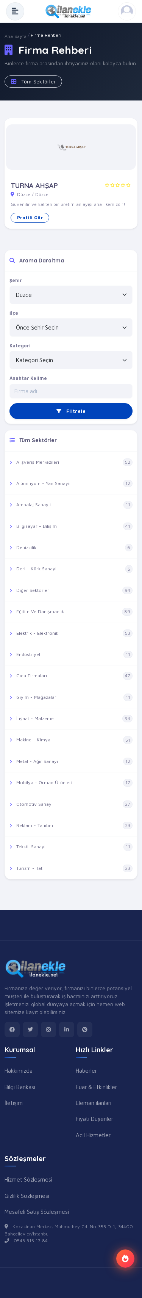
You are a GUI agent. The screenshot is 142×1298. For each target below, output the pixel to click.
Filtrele (71, 411)
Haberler (86, 1070)
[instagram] (48, 1029)
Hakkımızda (19, 1070)
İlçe (13, 313)
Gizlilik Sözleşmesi (27, 1195)
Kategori (20, 345)
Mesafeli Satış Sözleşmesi (37, 1211)
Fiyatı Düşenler (94, 1118)
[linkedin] (66, 1029)
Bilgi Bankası (20, 1086)
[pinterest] (84, 1029)
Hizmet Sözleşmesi (28, 1179)
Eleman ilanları (93, 1102)
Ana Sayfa (16, 36)
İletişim (14, 1102)
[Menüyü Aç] (15, 11)
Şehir (15, 280)
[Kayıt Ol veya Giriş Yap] (127, 11)
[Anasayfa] (71, 11)
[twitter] (30, 1029)
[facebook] (12, 1029)
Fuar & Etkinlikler (96, 1086)
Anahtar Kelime (28, 378)
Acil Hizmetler (93, 1135)
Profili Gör (30, 217)
